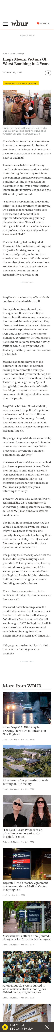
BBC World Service (21, 1028)
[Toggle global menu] (5, 24)
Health (6, 895)
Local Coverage (17, 54)
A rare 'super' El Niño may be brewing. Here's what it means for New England (24, 731)
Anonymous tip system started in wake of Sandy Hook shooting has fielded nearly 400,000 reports (24, 989)
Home (5, 54)
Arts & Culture (11, 842)
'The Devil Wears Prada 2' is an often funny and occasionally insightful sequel (22, 833)
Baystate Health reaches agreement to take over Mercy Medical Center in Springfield (25, 886)
